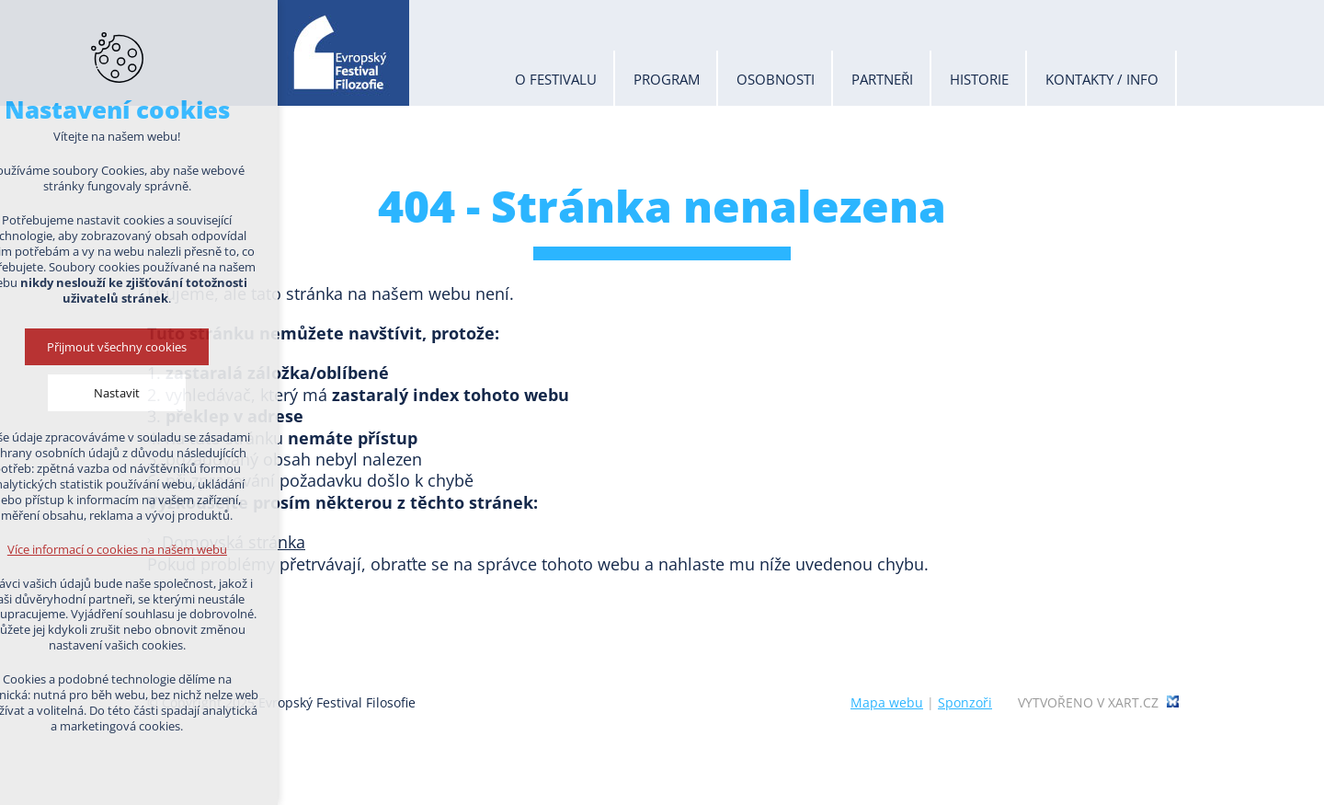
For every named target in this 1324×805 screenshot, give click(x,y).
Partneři (882, 79)
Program (666, 79)
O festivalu (556, 79)
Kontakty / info (1101, 79)
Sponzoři (965, 702)
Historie (979, 79)
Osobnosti (775, 79)
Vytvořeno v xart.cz (1088, 703)
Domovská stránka (233, 542)
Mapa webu (886, 702)
